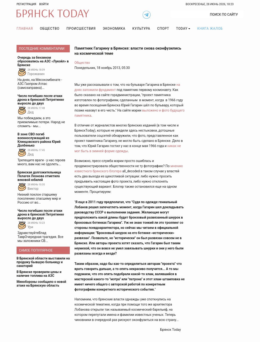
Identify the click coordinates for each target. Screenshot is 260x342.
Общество (50, 28)
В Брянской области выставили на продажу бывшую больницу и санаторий (43, 262)
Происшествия (81, 28)
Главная (25, 28)
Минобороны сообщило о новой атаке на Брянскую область (41, 283)
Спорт (163, 28)
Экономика (114, 28)
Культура (141, 28)
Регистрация (26, 4)
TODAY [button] (182, 28)
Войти (44, 4)
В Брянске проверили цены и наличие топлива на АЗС (39, 273)
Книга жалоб (210, 28)
